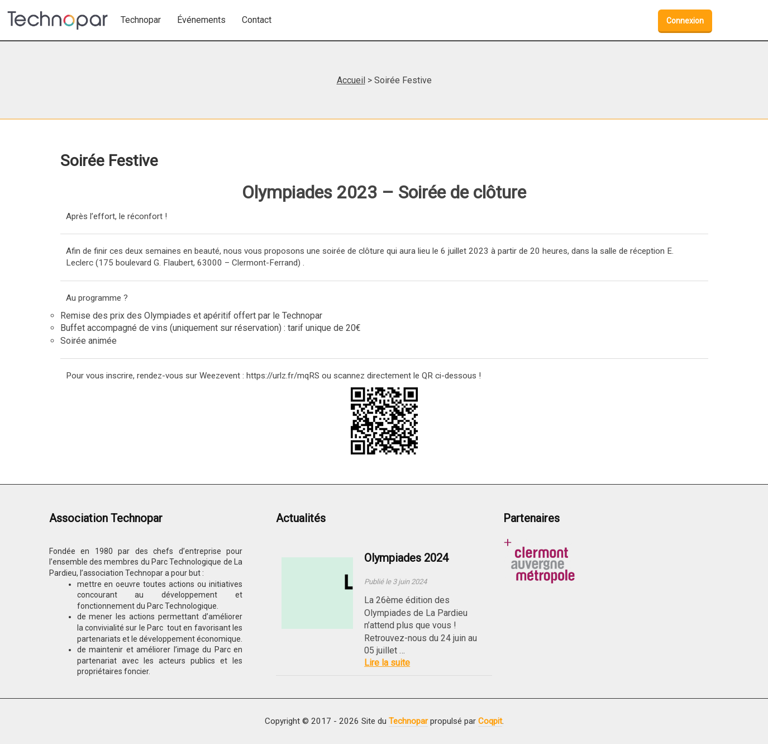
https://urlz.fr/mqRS (282, 376)
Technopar (408, 721)
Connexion (685, 20)
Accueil (351, 80)
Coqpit (490, 721)
